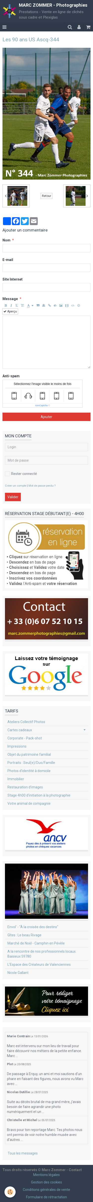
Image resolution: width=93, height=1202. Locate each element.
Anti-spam (11, 376)
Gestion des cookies (46, 1182)
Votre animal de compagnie (29, 803)
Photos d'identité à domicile (29, 771)
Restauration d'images (25, 787)
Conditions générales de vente (46, 1190)
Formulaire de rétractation (46, 1197)
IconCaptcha (41, 405)
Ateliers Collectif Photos (26, 722)
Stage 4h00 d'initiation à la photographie (38, 795)
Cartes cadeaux (19, 730)
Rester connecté (21, 473)
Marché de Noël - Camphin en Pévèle (36, 943)
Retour (46, 196)
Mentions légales (46, 1175)
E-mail (7, 260)
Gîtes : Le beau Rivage (24, 935)
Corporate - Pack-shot (24, 738)
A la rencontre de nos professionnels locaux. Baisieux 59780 (41, 953)
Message (10, 299)
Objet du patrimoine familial (29, 754)
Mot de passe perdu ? (42, 485)
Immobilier (15, 779)
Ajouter (46, 417)
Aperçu (10, 311)
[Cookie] (10, 1192)
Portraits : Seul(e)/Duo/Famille (31, 763)
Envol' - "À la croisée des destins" (32, 927)
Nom (6, 240)
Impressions (17, 746)
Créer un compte (15, 485)
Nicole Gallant (18, 973)
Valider (12, 497)
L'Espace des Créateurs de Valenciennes (39, 964)
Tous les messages (23, 1153)
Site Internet (12, 279)
